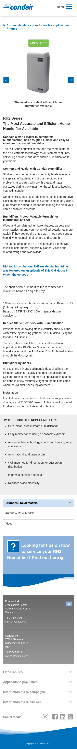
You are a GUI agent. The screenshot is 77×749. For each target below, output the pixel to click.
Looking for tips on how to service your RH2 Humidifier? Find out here (38, 551)
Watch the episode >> (17, 274)
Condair (18, 7)
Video (9, 523)
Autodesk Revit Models (38, 503)
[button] (8, 81)
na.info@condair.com (16, 621)
